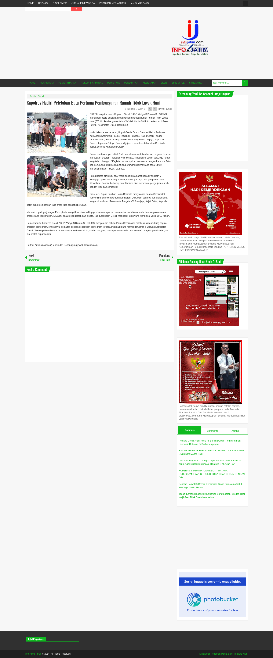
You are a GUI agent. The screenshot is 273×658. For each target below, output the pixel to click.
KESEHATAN (149, 82)
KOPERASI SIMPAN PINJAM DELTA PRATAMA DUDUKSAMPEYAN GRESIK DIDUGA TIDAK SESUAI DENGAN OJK (212, 474)
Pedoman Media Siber (222, 654)
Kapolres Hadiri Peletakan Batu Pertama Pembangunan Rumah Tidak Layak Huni (93, 102)
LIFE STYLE (178, 82)
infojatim (131, 109)
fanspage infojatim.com (245, 3)
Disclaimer (204, 654)
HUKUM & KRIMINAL (92, 82)
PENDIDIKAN (131, 82)
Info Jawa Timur (33, 654)
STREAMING (196, 82)
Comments (212, 431)
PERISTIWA (113, 82)
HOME (30, 3)
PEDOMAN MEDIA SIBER (112, 3)
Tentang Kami (241, 654)
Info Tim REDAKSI (140, 3)
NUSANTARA (47, 82)
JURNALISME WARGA (83, 3)
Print (161, 109)
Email (168, 109)
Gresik (41, 96)
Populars (190, 430)
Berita (33, 96)
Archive (235, 431)
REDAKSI (43, 3)
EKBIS (164, 82)
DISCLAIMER (60, 3)
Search (245, 83)
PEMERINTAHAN (67, 82)
